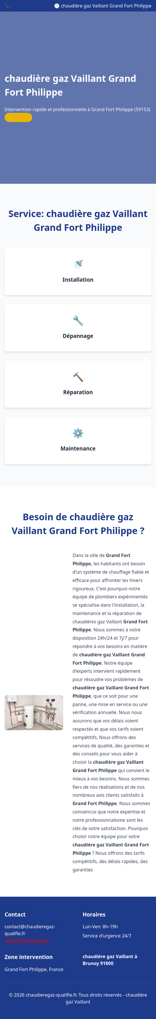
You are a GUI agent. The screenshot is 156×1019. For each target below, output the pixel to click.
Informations (35, 940)
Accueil (12, 940)
